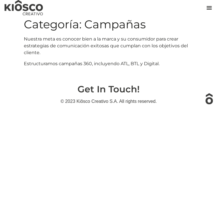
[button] (209, 7)
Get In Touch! (108, 89)
